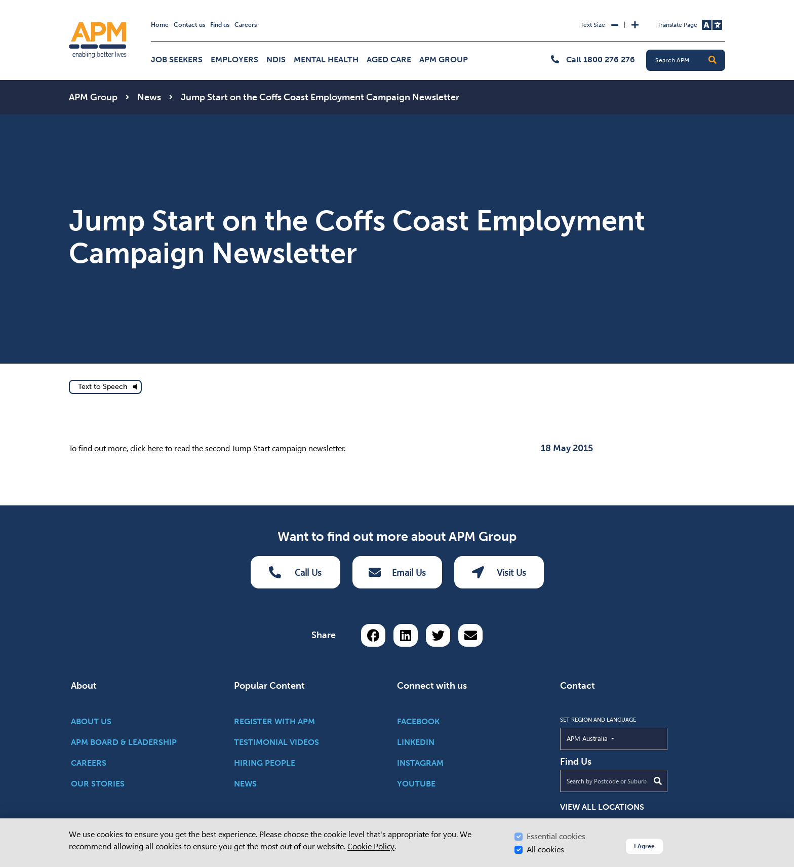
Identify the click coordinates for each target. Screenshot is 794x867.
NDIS (276, 59)
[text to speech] (105, 387)
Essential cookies (556, 836)
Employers (234, 59)
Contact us (189, 24)
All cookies (545, 849)
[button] (712, 60)
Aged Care (389, 59)
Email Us (397, 572)
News (149, 97)
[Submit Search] (658, 781)
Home (160, 24)
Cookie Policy (370, 846)
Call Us (295, 572)
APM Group (443, 59)
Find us (219, 24)
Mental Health (326, 59)
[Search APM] (689, 60)
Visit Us (499, 572)
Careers (245, 24)
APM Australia (610, 737)
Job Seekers (177, 59)
